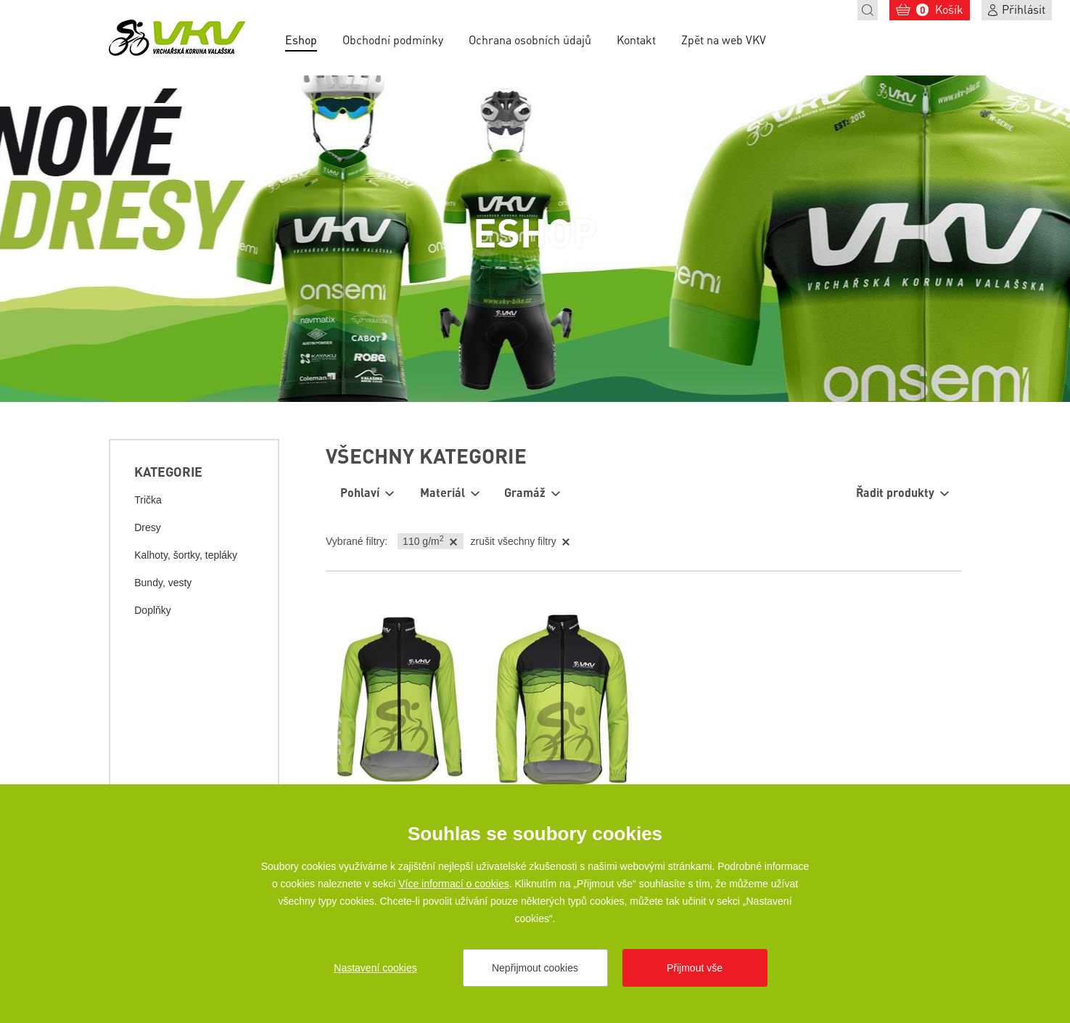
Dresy (147, 527)
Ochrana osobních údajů (530, 39)
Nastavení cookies (375, 968)
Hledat (867, 10)
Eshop (301, 39)
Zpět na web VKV (723, 39)
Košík (939, 9)
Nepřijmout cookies (535, 968)
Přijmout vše (695, 968)
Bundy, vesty (163, 582)
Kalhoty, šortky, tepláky (185, 555)
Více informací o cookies (453, 884)
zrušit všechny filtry (513, 541)
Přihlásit (1023, 9)
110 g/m (423, 540)
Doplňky (152, 610)
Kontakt (636, 39)
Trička (148, 500)
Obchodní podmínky (392, 39)
